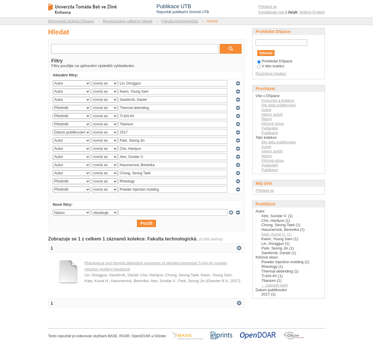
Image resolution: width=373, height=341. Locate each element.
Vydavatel (269, 128)
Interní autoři (272, 114)
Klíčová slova (272, 123)
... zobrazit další (274, 285)
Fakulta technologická (179, 21)
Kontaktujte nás (271, 12)
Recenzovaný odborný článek (128, 21)
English (318, 12)
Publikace (269, 133)
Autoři (266, 110)
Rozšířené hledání (271, 73)
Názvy (266, 119)
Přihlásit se (267, 6)
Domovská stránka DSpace (71, 21)
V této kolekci (270, 66)
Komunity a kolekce (277, 100)
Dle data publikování (278, 105)
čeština (306, 12)
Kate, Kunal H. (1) (276, 234)
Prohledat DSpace (275, 61)
